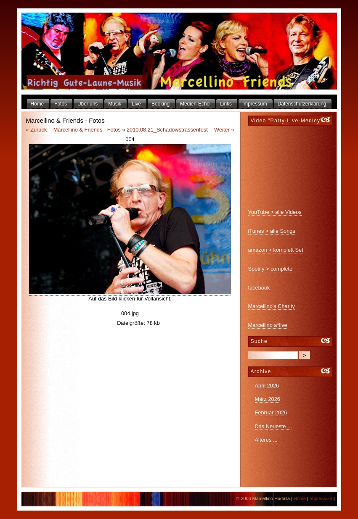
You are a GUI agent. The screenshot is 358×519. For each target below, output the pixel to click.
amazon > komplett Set (275, 250)
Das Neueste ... (273, 426)
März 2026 (267, 399)
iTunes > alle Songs (271, 231)
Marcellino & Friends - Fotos (87, 129)
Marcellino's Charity (271, 306)
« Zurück (36, 129)
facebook (259, 288)
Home (300, 498)
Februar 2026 (271, 412)
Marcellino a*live (267, 325)
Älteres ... (266, 440)
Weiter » (224, 129)
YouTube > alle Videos (275, 212)
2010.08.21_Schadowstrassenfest (167, 129)
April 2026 (267, 385)
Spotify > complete (270, 269)
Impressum (321, 498)
